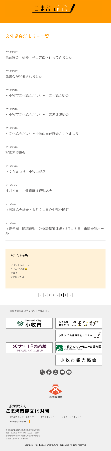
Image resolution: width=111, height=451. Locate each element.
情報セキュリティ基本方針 (22, 417)
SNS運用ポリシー (18, 421)
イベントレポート (19, 265)
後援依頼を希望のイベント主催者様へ (29, 311)
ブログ (13, 273)
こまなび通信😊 (18, 269)
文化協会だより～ (19, 276)
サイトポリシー (48, 417)
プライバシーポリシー (72, 417)
